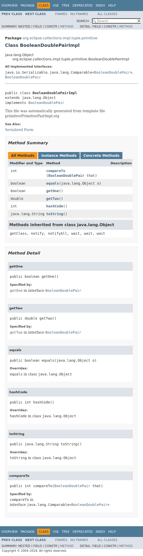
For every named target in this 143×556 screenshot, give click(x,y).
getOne (52, 191)
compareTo (55, 171)
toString (54, 214)
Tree (66, 5)
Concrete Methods (101, 156)
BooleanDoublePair (112, 72)
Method (67, 26)
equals (52, 183)
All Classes (107, 14)
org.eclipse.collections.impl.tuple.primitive (60, 38)
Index (100, 5)
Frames (61, 14)
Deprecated (83, 5)
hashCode (54, 206)
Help (112, 5)
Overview (10, 5)
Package (27, 5)
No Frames (79, 14)
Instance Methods (58, 156)
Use (56, 5)
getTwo (52, 199)
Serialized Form (19, 130)
